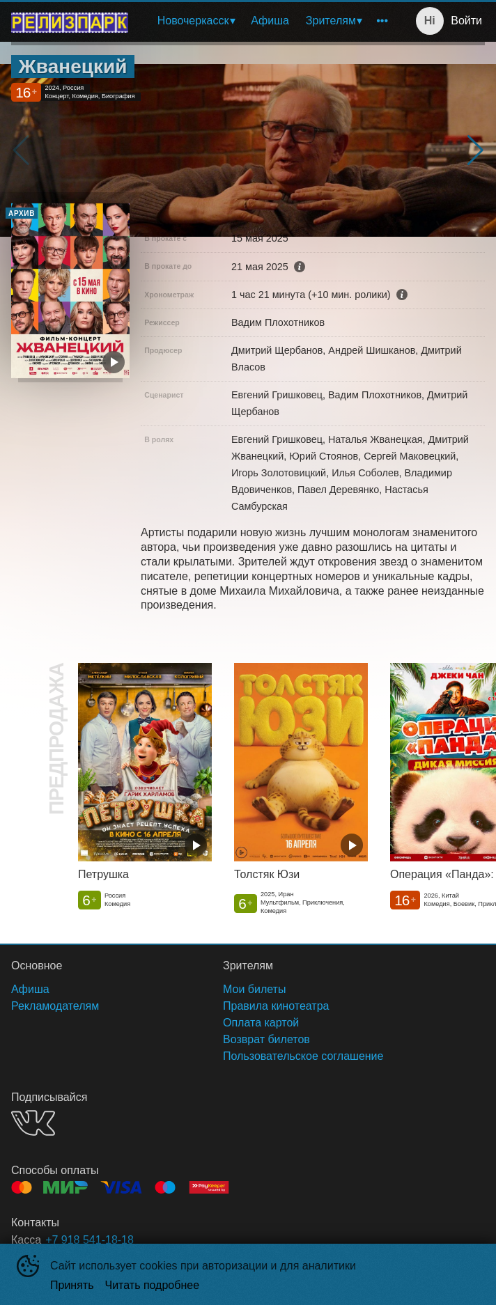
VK (33, 1123)
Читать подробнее (152, 1285)
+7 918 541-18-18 (89, 1240)
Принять (72, 1285)
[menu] (267, 20)
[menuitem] (196, 20)
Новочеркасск (193, 20)
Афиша (270, 20)
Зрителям (331, 20)
